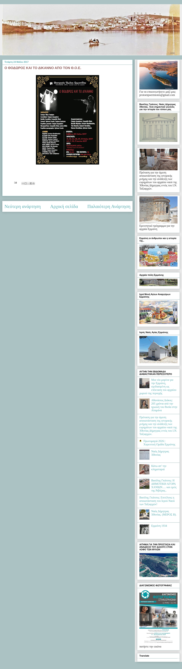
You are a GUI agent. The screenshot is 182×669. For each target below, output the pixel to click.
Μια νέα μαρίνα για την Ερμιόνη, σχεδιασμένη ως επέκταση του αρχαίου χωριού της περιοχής (157, 386)
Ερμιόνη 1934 (159, 525)
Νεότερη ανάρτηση (22, 206)
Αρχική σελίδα (64, 206)
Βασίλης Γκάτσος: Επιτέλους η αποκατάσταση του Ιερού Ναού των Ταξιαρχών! (157, 501)
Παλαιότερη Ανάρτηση (108, 206)
